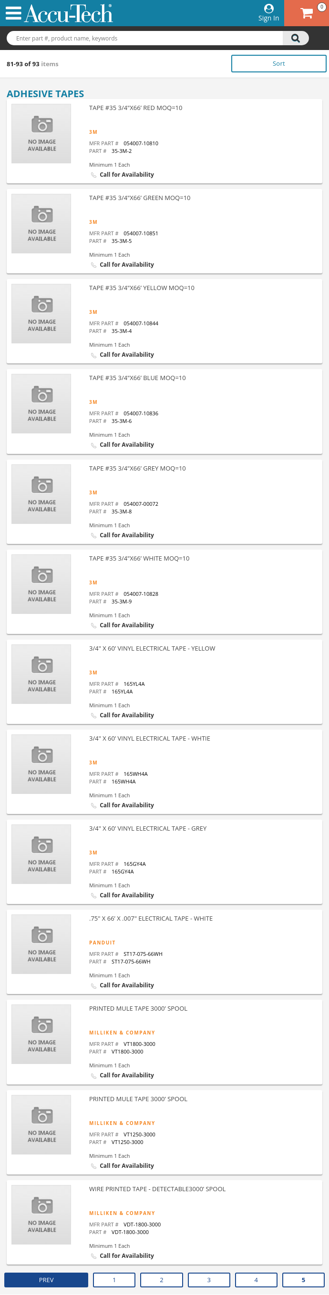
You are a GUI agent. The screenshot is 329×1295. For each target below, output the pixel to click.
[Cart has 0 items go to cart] (306, 13)
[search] (296, 38)
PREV (46, 1279)
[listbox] (273, 63)
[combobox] (164, 38)
